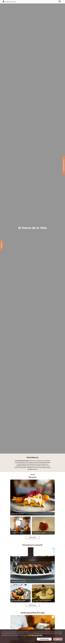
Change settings (44, 639)
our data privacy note (35, 635)
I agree (58, 639)
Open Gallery (32, 537)
